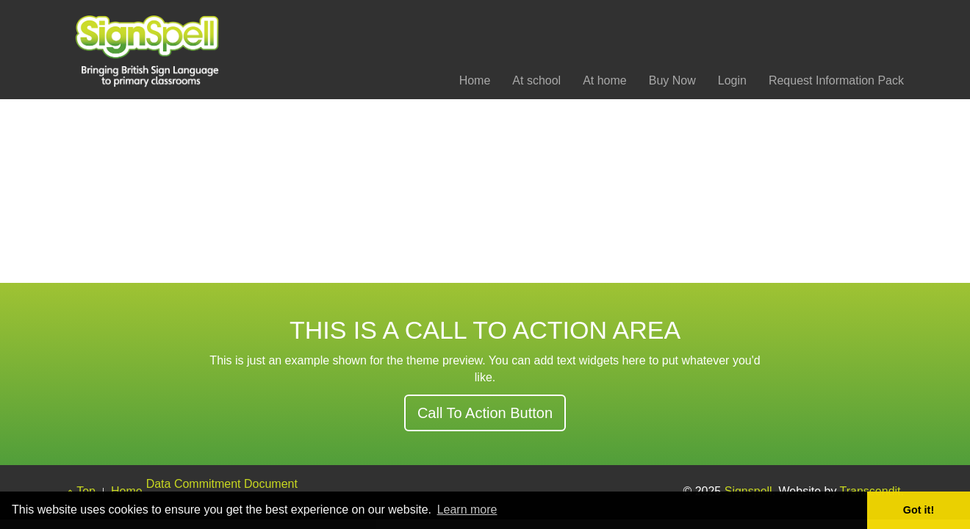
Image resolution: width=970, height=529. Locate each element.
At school (536, 80)
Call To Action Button (485, 413)
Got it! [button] (918, 510)
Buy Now (672, 80)
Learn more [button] (467, 509)
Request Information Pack (836, 80)
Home (475, 80)
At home (605, 80)
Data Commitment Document (222, 484)
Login (732, 80)
